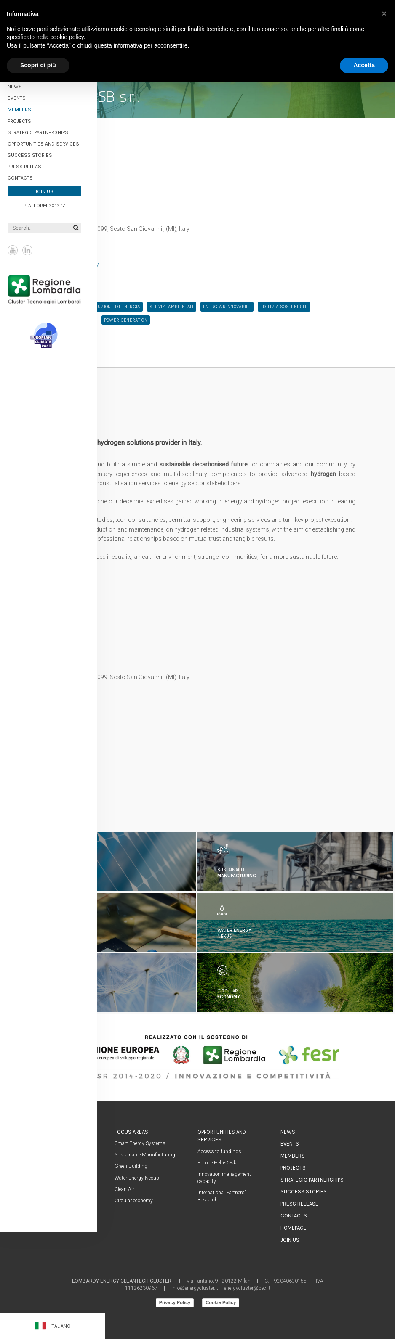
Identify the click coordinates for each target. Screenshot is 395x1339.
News (23, 85)
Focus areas (131, 1132)
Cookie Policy (221, 1302)
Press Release (34, 165)
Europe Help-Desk (217, 1163)
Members (28, 108)
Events (289, 1144)
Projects (28, 119)
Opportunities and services (52, 142)
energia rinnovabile (227, 307)
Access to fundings (219, 1151)
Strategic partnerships (46, 131)
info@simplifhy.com (66, 746)
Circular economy (134, 1201)
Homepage (293, 1228)
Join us (52, 190)
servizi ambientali (171, 307)
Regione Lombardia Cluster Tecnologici (53, 288)
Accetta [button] (364, 65)
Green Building (131, 1166)
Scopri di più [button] (38, 65)
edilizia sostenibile (284, 307)
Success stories (38, 153)
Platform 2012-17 (53, 204)
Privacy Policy (175, 1302)
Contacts (28, 176)
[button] (384, 13)
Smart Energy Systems (140, 1143)
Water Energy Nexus (137, 1178)
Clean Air (124, 1189)
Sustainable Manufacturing (145, 1155)
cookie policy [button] (67, 37)
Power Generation (125, 320)
